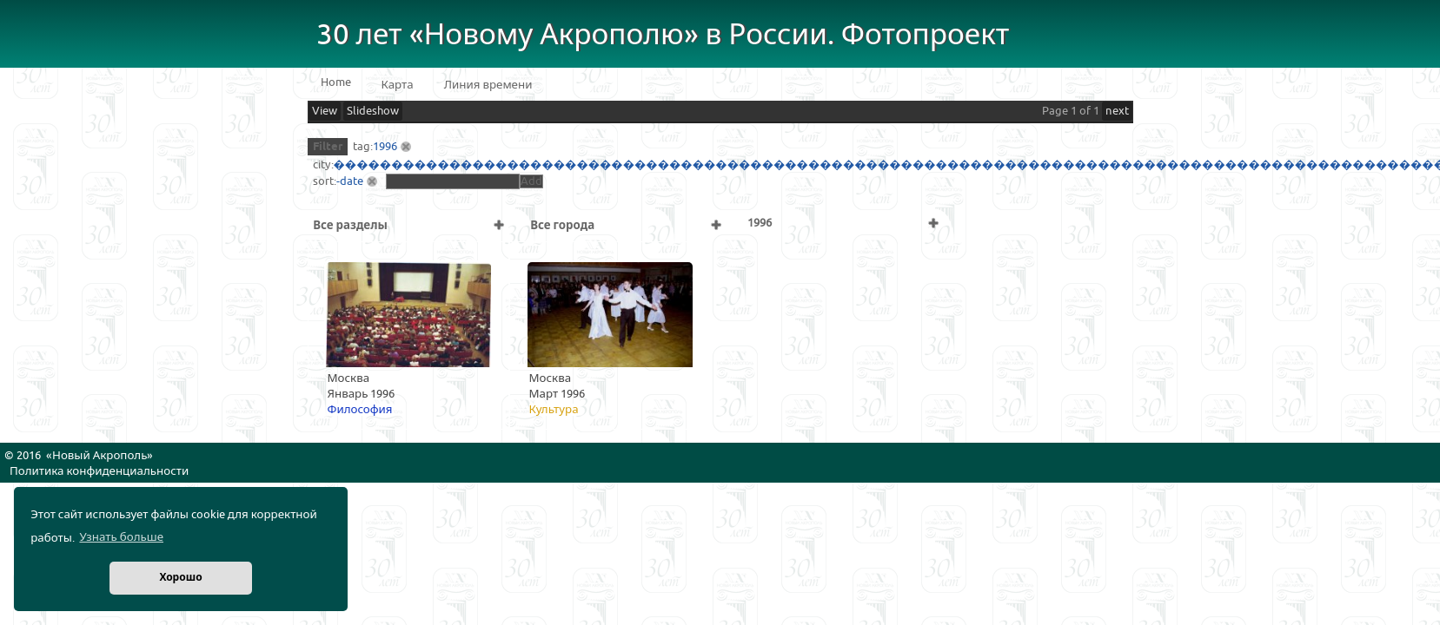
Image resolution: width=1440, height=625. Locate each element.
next (1117, 111)
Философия (360, 410)
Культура (554, 410)
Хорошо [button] (180, 577)
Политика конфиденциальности (99, 471)
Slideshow (373, 111)
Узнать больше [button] (121, 537)
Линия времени (488, 85)
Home (336, 82)
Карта (398, 85)
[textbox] (453, 181)
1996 (385, 147)
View (324, 111)
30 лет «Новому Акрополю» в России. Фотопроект (663, 35)
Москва (349, 378)
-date (349, 181)
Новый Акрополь (99, 456)
